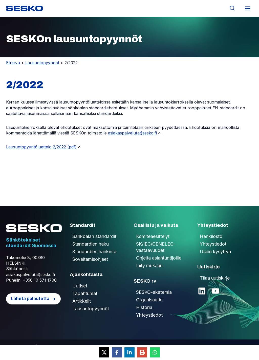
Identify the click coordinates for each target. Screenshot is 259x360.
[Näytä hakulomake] (232, 8)
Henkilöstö (211, 236)
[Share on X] (104, 352)
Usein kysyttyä (215, 251)
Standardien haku (90, 244)
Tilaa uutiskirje (215, 278)
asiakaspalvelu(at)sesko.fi (132, 132)
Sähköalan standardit (94, 236)
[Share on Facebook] (117, 352)
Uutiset (79, 285)
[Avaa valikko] (247, 8)
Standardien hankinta (94, 251)
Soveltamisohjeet (90, 259)
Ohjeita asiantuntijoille (158, 258)
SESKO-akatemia (154, 292)
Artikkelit (81, 301)
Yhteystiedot (149, 315)
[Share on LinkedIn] (129, 352)
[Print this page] (142, 352)
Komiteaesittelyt (152, 236)
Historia (144, 307)
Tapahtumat (84, 293)
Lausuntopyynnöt (42, 62)
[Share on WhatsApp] (155, 352)
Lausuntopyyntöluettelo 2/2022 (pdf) (41, 146)
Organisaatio (149, 299)
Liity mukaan (149, 265)
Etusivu (13, 62)
